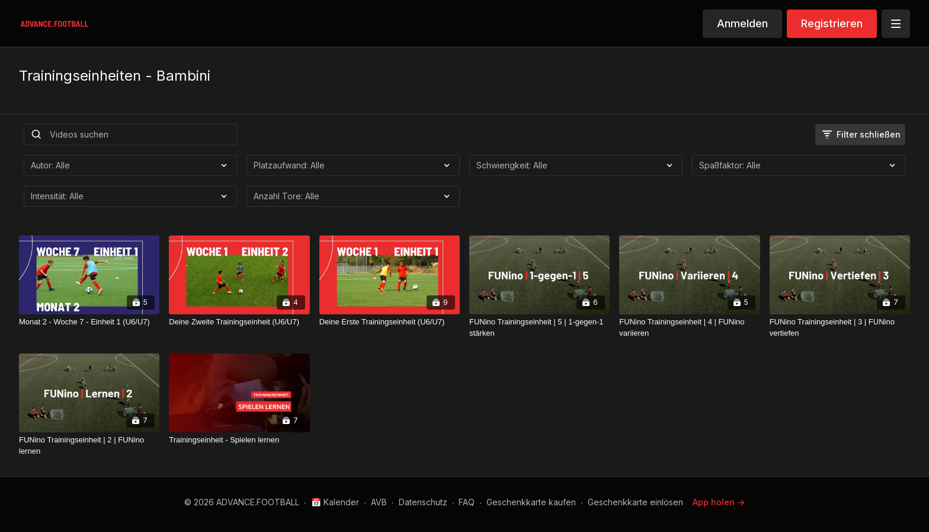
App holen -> (719, 502)
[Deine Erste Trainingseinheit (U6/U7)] (389, 322)
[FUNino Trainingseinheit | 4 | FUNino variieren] (689, 327)
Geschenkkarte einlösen (635, 502)
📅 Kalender (335, 502)
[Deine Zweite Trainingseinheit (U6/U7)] (239, 322)
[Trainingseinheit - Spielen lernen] (239, 440)
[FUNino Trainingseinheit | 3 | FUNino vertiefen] (840, 327)
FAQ (467, 502)
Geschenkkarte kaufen (531, 502)
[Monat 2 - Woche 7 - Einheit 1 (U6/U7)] (89, 322)
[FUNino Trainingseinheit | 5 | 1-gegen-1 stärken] (539, 327)
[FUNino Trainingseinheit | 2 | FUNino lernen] (89, 445)
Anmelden (742, 23)
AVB (379, 502)
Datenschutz (423, 502)
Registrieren (832, 23)
